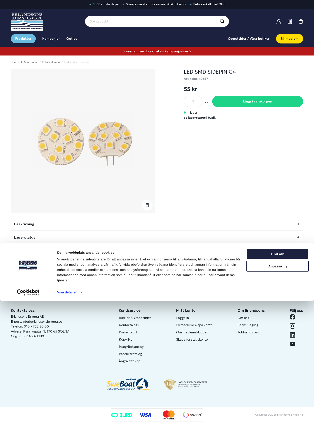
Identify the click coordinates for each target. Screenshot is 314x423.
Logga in (182, 318)
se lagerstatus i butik (200, 118)
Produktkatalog (130, 354)
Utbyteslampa (51, 62)
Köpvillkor (126, 339)
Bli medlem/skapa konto (194, 325)
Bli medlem (290, 38)
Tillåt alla (278, 376)
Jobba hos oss (248, 332)
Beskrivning (24, 224)
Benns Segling (247, 325)
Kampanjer (51, 38)
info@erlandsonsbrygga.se (42, 321)
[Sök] (222, 21)
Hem (14, 62)
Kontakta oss (129, 325)
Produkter (23, 38)
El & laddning (29, 62)
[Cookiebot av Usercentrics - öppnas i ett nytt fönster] (28, 414)
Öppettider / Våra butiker (249, 38)
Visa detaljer (67, 414)
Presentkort (128, 332)
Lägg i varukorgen (257, 101)
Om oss (243, 318)
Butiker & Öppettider (135, 318)
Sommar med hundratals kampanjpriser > (157, 51)
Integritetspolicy (131, 347)
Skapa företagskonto (192, 339)
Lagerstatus (24, 237)
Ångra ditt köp (129, 361)
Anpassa (277, 388)
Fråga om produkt (30, 250)
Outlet (71, 38)
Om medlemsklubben (192, 332)
